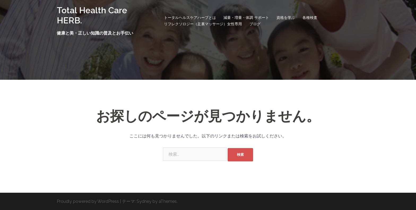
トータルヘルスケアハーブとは (190, 17)
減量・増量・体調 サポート (246, 17)
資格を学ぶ (285, 17)
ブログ (255, 24)
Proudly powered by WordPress (88, 201)
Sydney (144, 201)
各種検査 (309, 17)
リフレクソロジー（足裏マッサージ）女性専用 (203, 24)
